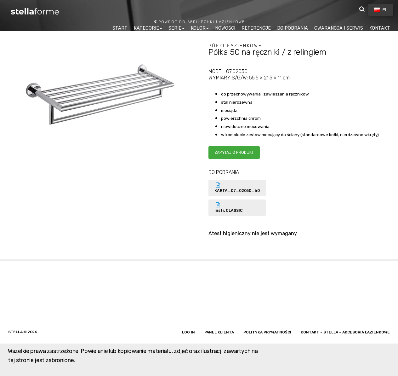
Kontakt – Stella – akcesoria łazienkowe (345, 332)
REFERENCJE (256, 28)
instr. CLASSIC (237, 207)
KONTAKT (379, 28)
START (120, 28)
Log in (188, 332)
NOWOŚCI (225, 28)
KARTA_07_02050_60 (237, 187)
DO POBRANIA (292, 28)
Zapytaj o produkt (234, 152)
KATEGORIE (146, 28)
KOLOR (198, 28)
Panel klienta (219, 332)
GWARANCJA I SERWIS (338, 28)
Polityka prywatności (267, 332)
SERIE (174, 28)
